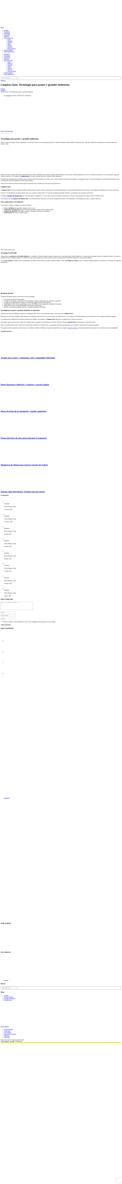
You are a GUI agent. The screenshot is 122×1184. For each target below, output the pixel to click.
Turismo (9, 45)
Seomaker (8, 95)
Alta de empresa (8, 50)
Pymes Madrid (5, 1028)
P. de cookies (7, 1034)
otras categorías (8, 60)
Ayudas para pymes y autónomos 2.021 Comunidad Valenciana (28, 358)
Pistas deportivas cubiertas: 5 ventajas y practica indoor (25, 384)
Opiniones (7, 799)
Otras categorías (8, 38)
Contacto (6, 1037)
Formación (7, 35)
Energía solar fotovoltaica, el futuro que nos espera (23, 492)
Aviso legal (7, 1032)
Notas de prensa (11, 71)
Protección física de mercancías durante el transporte (24, 438)
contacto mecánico (73, 328)
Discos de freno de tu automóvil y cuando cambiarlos (23, 411)
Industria (9, 41)
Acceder (6, 997)
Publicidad (7, 1038)
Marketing (7, 32)
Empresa (6, 36)
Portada (6, 30)
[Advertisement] (61, 158)
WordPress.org (8, 1001)
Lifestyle (9, 42)
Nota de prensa (11, 48)
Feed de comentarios (9, 1000)
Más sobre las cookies (10, 1035)
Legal (9, 39)
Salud (9, 44)
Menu (2, 27)
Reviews (9, 47)
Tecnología (7, 33)
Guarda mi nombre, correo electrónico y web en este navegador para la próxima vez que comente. (29, 623)
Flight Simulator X (9, 51)
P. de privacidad (8, 1031)
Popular (6, 982)
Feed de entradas (8, 998)
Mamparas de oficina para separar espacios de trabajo (24, 465)
